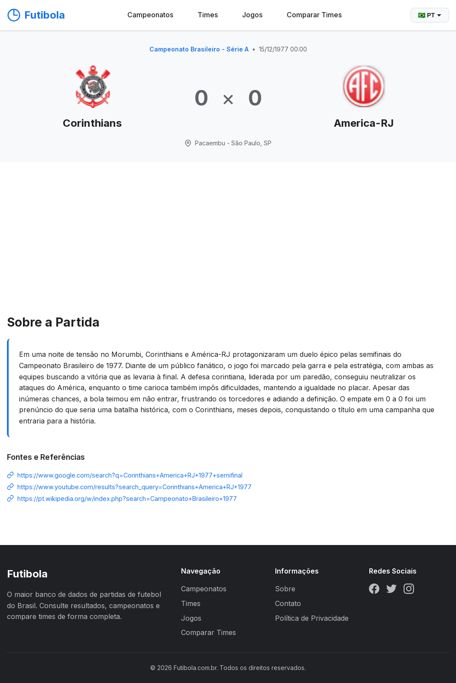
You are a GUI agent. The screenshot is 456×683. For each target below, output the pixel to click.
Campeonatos (150, 14)
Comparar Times (314, 14)
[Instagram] (409, 590)
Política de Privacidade (312, 618)
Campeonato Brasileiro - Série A (199, 49)
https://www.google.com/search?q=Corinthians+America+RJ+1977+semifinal (130, 475)
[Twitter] (391, 590)
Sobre (285, 588)
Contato (288, 603)
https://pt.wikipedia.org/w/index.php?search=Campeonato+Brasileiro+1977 (127, 498)
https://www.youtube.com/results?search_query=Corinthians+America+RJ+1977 (134, 487)
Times (207, 14)
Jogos (252, 14)
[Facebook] (374, 590)
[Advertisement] (228, 247)
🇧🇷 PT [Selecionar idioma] (430, 15)
